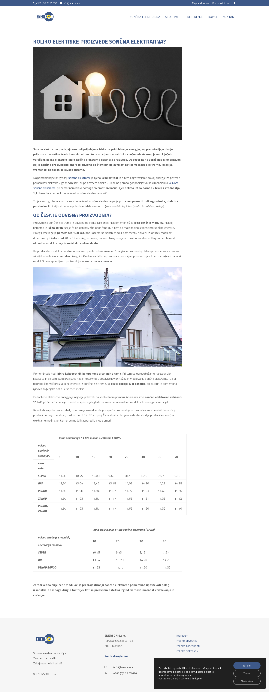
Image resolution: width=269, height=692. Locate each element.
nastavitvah (165, 678)
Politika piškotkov (187, 651)
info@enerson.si (123, 667)
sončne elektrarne (79, 177)
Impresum (182, 635)
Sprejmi (247, 665)
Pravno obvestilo (186, 640)
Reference (195, 17)
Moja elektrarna (200, 3)
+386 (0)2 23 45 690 (125, 673)
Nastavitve (247, 681)
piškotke (209, 672)
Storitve (172, 17)
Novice (213, 17)
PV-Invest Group (221, 3)
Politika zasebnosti (188, 646)
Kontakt (229, 17)
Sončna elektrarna (145, 17)
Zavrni (246, 673)
